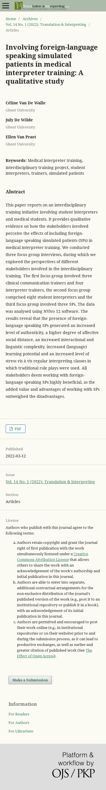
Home (11, 18)
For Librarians (20, 731)
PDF (17, 428)
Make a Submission (30, 680)
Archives (30, 18)
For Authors (18, 722)
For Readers (18, 714)
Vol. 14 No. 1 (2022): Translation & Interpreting (46, 24)
